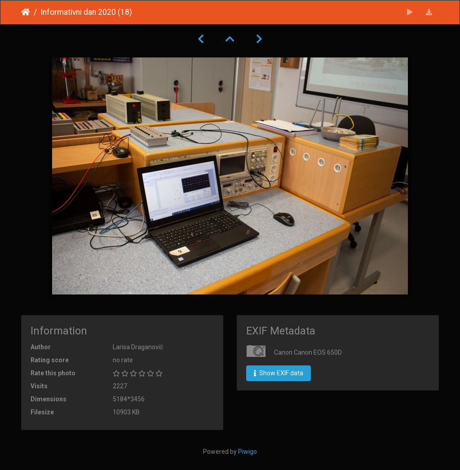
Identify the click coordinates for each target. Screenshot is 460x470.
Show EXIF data (278, 373)
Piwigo (247, 451)
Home (25, 12)
